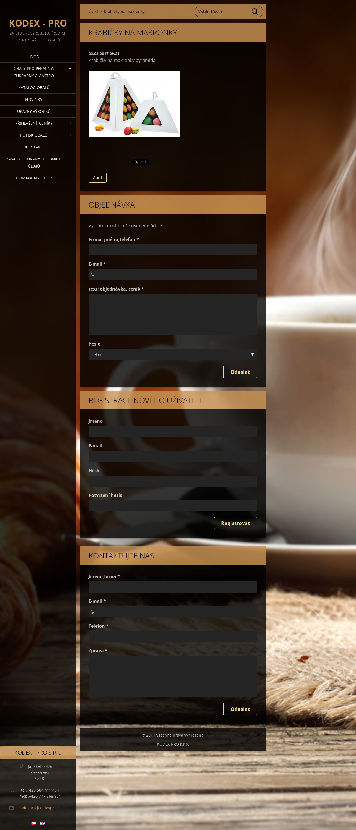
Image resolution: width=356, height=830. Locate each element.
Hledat (255, 11)
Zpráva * (98, 651)
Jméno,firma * (104, 576)
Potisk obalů (33, 135)
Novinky (33, 99)
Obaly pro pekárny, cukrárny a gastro (34, 72)
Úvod (34, 56)
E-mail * (97, 264)
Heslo (95, 471)
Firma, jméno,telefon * (114, 239)
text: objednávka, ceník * (116, 289)
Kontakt (34, 147)
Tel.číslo (99, 354)
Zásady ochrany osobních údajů (33, 162)
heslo (94, 344)
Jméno (96, 421)
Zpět (97, 177)
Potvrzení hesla (106, 495)
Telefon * (99, 626)
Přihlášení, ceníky (34, 123)
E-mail (95, 446)
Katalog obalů (34, 87)
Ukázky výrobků (34, 111)
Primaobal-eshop (34, 178)
